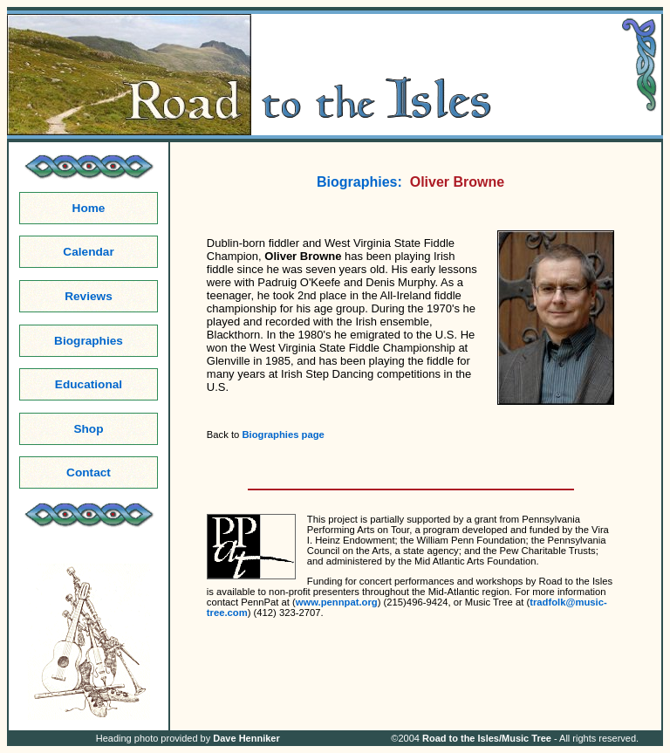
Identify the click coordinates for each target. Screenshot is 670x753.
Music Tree (526, 738)
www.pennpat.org (337, 602)
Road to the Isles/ (462, 738)
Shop (88, 428)
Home (89, 208)
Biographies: (359, 182)
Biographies (88, 340)
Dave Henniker (246, 738)
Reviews (89, 296)
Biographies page (283, 434)
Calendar (88, 251)
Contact (88, 472)
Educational (88, 384)
